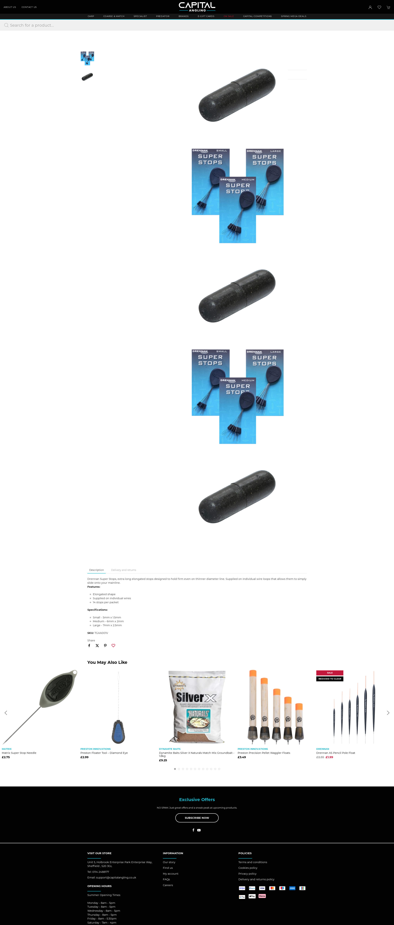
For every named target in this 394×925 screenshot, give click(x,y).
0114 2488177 (100, 872)
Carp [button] (91, 16)
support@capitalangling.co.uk (116, 877)
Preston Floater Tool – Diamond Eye (104, 753)
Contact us (29, 7)
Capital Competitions (257, 16)
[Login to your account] (370, 7)
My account (170, 873)
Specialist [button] (140, 16)
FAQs (166, 879)
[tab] (175, 769)
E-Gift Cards (206, 16)
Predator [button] (162, 16)
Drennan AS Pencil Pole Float (335, 753)
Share (91, 640)
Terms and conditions (252, 862)
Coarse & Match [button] (114, 16)
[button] (379, 7)
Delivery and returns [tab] (123, 570)
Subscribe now (197, 818)
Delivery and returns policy (256, 879)
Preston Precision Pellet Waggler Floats (264, 753)
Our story (169, 862)
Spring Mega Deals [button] (293, 16)
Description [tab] (96, 570)
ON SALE (229, 16)
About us (10, 7)
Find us (168, 868)
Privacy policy (247, 873)
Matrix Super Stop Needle (19, 753)
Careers (168, 885)
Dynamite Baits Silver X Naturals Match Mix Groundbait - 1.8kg (196, 754)
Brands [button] (184, 16)
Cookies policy (247, 868)
